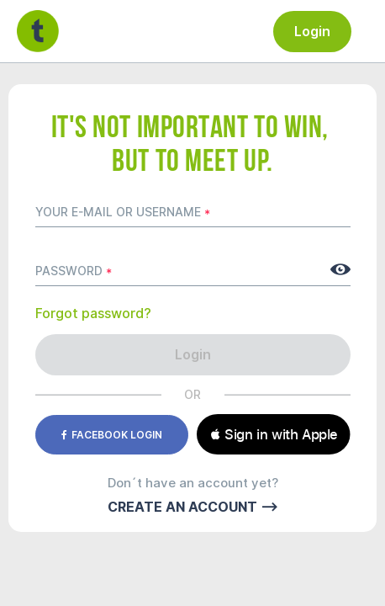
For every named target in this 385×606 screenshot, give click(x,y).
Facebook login (111, 434)
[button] (274, 434)
